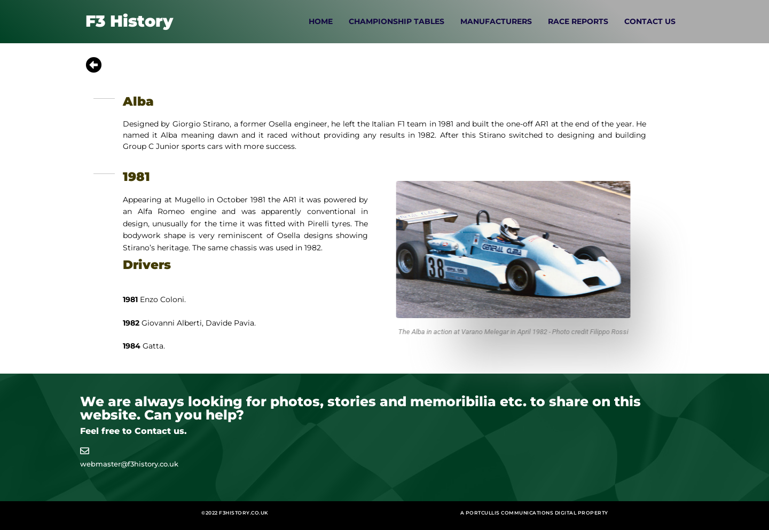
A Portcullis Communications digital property (534, 513)
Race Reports (578, 21)
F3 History (129, 21)
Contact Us (650, 21)
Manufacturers (496, 21)
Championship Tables (396, 21)
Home (321, 21)
